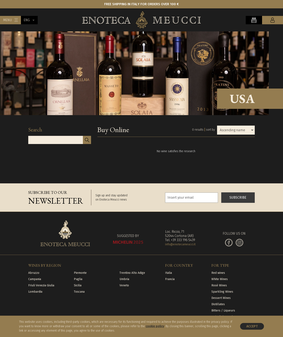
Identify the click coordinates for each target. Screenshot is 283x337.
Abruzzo (33, 273)
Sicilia (77, 285)
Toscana (79, 291)
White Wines (219, 279)
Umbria (124, 279)
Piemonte (80, 273)
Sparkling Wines (222, 291)
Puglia (78, 279)
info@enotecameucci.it (180, 244)
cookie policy (155, 326)
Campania (34, 279)
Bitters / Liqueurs (223, 310)
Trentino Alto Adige (132, 273)
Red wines (218, 273)
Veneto (124, 285)
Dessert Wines (221, 298)
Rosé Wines (219, 285)
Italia (168, 273)
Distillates (218, 304)
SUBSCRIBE (237, 197)
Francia (170, 279)
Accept (252, 326)
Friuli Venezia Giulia (41, 285)
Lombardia (35, 291)
